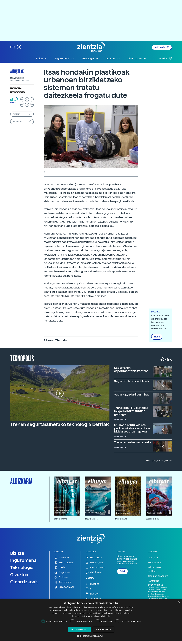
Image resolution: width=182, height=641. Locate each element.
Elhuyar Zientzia (17, 78)
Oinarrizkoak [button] (137, 58)
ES (27, 99)
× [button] (179, 602)
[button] (12, 46)
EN (22, 105)
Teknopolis (22, 358)
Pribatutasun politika (155, 569)
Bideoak (61, 577)
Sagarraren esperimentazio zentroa (131, 369)
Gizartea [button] (113, 58)
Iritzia (59, 567)
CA (27, 105)
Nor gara (153, 557)
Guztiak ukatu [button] (103, 629)
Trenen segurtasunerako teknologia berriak (59, 424)
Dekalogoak (94, 562)
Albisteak (17, 71)
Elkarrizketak (63, 562)
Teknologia (22, 567)
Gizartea (19, 574)
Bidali (157, 336)
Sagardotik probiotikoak (131, 381)
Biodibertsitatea (17, 92)
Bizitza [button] (42, 58)
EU (22, 99)
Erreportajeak (64, 587)
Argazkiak (62, 572)
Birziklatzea (15, 88)
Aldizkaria (161, 47)
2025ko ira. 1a (121, 519)
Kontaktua (153, 581)
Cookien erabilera (158, 576)
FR (32, 99)
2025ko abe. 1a (91, 519)
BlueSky (92, 593)
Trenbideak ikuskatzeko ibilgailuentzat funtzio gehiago (131, 411)
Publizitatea (154, 562)
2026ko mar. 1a (60, 519)
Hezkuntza (94, 557)
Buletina (165, 58)
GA (32, 105)
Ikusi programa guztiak (159, 460)
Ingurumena (23, 560)
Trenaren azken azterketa (132, 442)
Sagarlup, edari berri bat (131, 394)
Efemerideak (95, 567)
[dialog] (91, 620)
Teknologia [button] (90, 58)
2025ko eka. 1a (152, 519)
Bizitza (17, 553)
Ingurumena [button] (64, 58)
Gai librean (94, 572)
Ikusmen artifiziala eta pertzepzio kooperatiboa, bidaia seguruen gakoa (132, 428)
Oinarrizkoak (24, 581)
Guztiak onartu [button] (79, 629)
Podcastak (62, 582)
